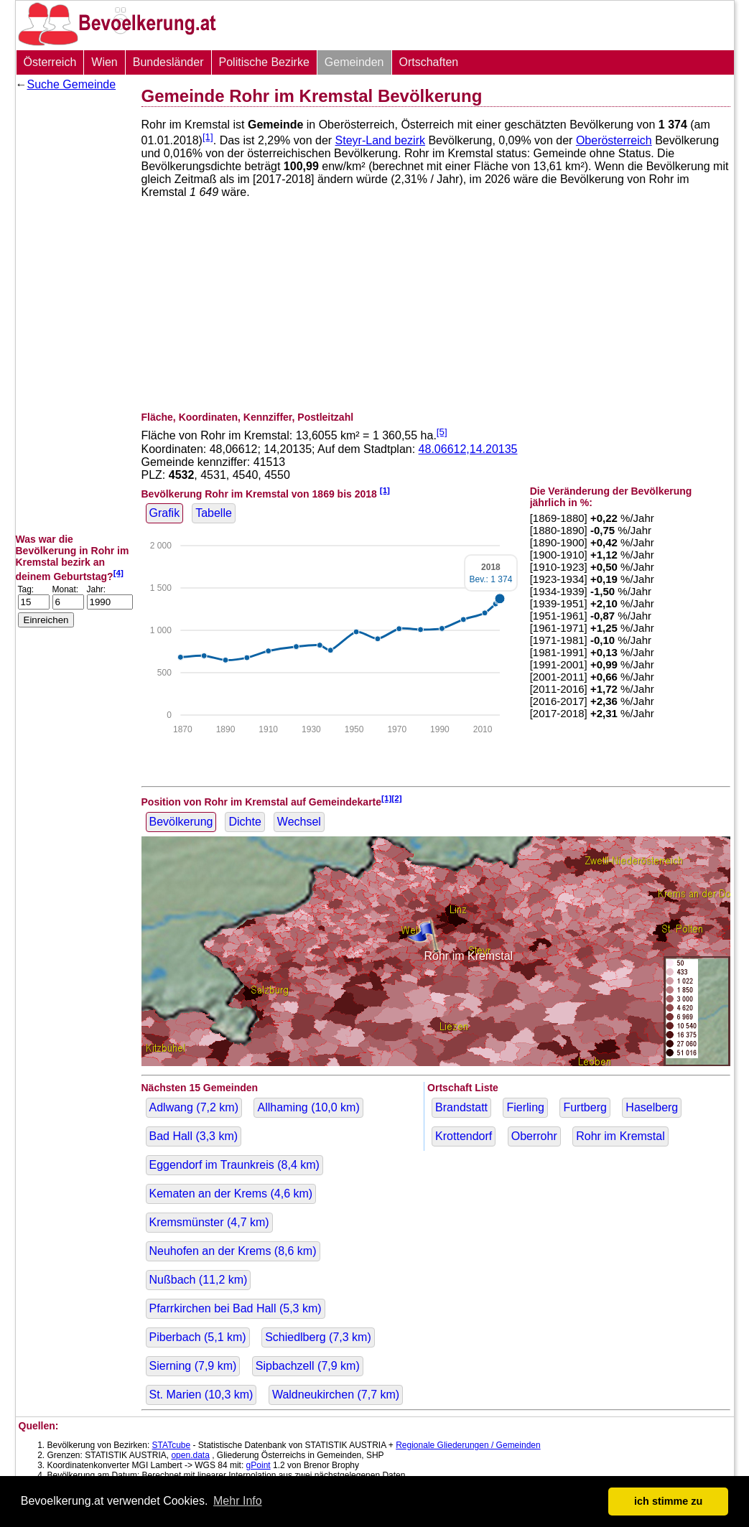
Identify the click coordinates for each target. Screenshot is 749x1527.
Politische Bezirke (264, 62)
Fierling (525, 1107)
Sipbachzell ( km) (308, 1366)
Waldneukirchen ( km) (335, 1394)
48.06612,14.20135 (468, 449)
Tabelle (213, 513)
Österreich (50, 62)
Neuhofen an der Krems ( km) (233, 1251)
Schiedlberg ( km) (318, 1337)
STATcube (171, 1445)
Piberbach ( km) (197, 1337)
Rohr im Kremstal (620, 1136)
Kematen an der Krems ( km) (231, 1193)
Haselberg (651, 1107)
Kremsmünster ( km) (209, 1222)
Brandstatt (461, 1107)
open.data (190, 1455)
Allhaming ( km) (308, 1107)
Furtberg (584, 1107)
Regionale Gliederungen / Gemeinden (468, 1445)
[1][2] (391, 798)
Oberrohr (534, 1136)
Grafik (164, 513)
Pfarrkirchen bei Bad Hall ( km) (235, 1308)
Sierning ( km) (193, 1366)
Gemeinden (354, 62)
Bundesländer (168, 62)
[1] (208, 136)
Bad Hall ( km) (193, 1136)
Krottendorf (463, 1136)
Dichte (244, 822)
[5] (442, 431)
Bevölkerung (181, 822)
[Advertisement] (73, 312)
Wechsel (299, 822)
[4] (118, 572)
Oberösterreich (614, 140)
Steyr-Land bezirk (380, 140)
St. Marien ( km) (201, 1394)
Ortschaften (429, 62)
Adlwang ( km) (194, 1107)
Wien (104, 62)
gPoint (258, 1465)
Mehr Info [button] (237, 1501)
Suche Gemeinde (71, 84)
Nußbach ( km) (198, 1280)
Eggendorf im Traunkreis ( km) (234, 1165)
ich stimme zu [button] (668, 1501)
